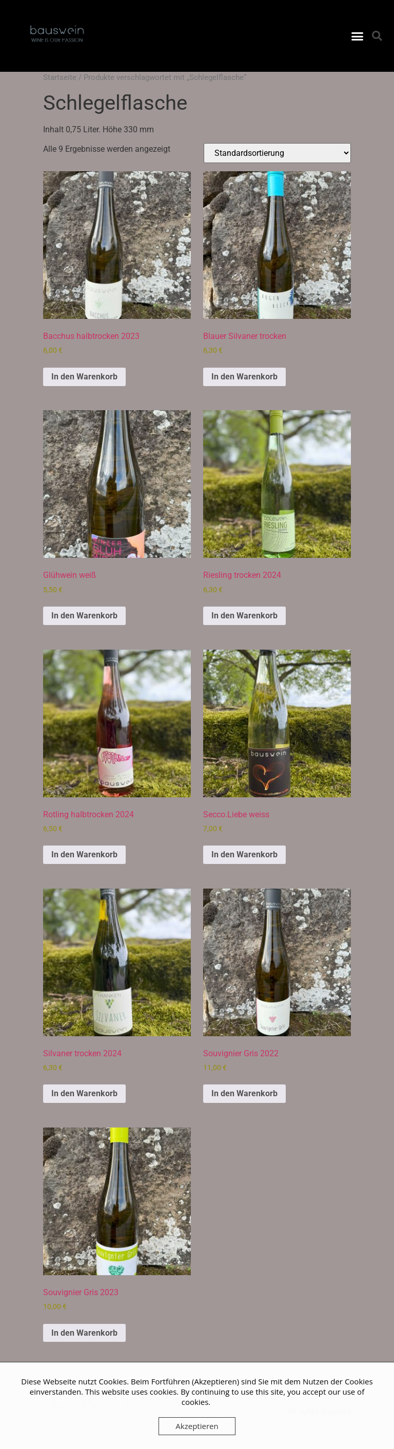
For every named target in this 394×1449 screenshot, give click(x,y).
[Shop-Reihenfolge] (277, 153)
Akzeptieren (196, 1426)
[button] (357, 36)
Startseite (59, 77)
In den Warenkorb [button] (84, 376)
